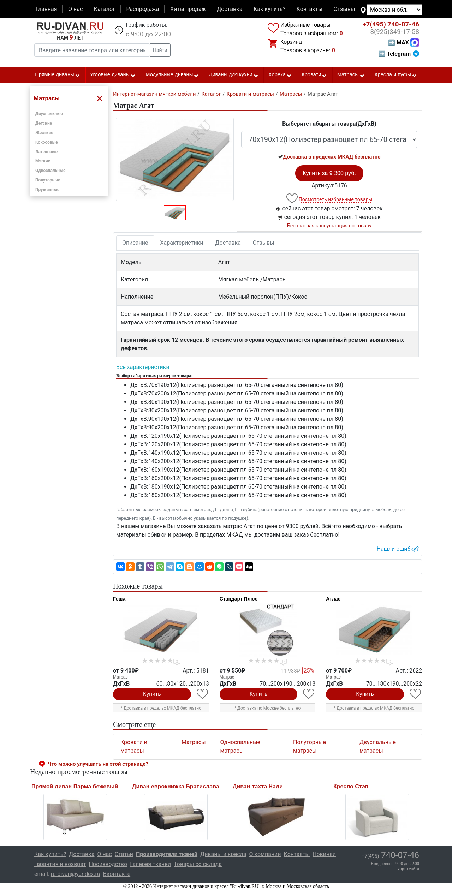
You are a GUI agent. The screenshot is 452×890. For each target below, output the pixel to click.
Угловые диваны (113, 75)
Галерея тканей (150, 864)
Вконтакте (116, 874)
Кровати (314, 75)
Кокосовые (46, 142)
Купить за (329, 173)
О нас (75, 9)
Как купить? (269, 9)
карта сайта (408, 869)
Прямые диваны (57, 75)
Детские (43, 123)
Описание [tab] (135, 242)
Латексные (46, 151)
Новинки (324, 854)
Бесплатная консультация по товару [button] (329, 225)
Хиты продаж (188, 9)
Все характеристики (143, 367)
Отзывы (344, 9)
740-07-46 (391, 24)
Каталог (104, 9)
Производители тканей (166, 854)
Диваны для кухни (233, 75)
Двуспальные (49, 113)
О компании (265, 854)
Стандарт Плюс (239, 599)
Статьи (124, 854)
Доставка (229, 9)
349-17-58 (394, 32)
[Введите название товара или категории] (92, 50)
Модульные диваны (172, 75)
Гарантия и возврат (60, 864)
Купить (152, 694)
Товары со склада (198, 864)
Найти (160, 50)
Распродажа (142, 9)
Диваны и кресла (223, 854)
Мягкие (42, 161)
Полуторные (47, 180)
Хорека (280, 75)
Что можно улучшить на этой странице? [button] (98, 764)
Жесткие (44, 132)
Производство (108, 864)
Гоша (119, 599)
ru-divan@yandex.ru (75, 874)
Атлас (333, 599)
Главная (46, 9)
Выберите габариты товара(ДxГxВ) (329, 123)
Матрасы (351, 75)
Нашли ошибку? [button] (398, 548)
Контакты (309, 9)
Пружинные (47, 189)
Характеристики (181, 242)
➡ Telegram (399, 53)
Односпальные (50, 170)
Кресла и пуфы (396, 75)
